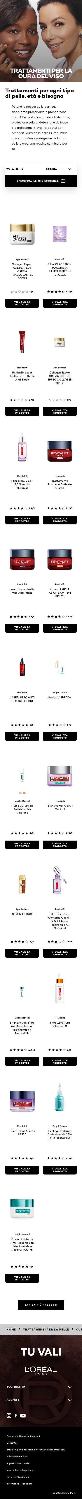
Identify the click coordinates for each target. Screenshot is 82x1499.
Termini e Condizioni (18, 1476)
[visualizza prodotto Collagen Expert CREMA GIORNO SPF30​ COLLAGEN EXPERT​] (60, 411)
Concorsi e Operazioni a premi (23, 1436)
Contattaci (12, 1442)
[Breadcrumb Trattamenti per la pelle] (46, 1329)
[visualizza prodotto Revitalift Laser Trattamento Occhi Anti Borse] (22, 411)
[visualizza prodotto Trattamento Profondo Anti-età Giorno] (60, 520)
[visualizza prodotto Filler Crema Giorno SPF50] (22, 1170)
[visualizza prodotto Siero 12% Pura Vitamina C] (60, 1061)
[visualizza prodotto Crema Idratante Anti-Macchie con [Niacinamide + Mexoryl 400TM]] (22, 1278)
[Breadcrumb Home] (11, 1329)
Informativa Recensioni (19, 1483)
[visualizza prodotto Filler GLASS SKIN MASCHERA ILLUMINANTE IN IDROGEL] (60, 303)
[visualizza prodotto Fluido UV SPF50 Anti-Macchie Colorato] (22, 845)
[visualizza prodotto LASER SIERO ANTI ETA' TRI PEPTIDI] (22, 736)
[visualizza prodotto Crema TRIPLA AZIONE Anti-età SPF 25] (60, 628)
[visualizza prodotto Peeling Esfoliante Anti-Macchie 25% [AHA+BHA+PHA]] (60, 1170)
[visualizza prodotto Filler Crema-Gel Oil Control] (60, 845)
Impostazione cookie (18, 1463)
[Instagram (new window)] (9, 1415)
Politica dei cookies (17, 1456)
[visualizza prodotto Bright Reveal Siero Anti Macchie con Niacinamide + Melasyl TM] (22, 1061)
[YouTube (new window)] (23, 1415)
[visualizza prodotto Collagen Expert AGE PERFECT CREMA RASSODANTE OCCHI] (22, 303)
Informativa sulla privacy (20, 1470)
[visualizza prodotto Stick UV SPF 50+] (60, 736)
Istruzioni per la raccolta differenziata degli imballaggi (36, 1449)
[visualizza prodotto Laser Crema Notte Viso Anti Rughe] (22, 628)
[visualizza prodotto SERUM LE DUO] (22, 953)
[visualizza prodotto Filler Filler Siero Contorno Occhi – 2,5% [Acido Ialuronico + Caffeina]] (60, 953)
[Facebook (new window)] (16, 1415)
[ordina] (57, 169)
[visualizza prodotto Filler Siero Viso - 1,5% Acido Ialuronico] (22, 520)
